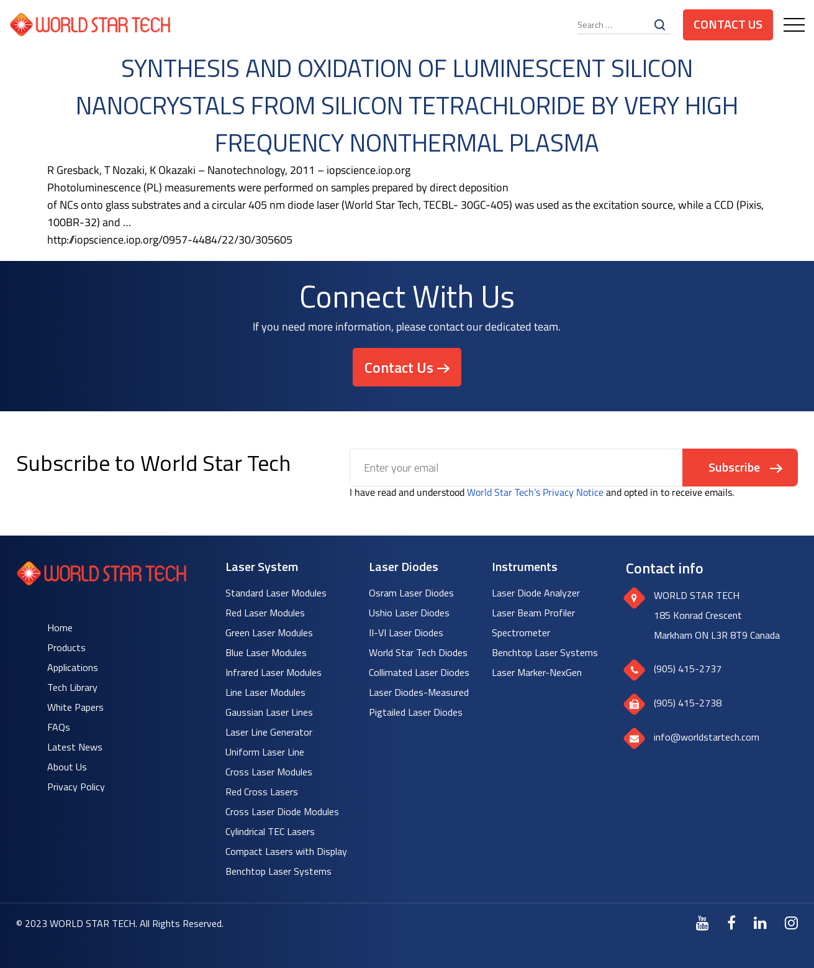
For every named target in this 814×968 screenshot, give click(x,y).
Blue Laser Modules (266, 652)
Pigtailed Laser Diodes (416, 712)
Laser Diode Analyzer (536, 592)
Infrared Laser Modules (273, 672)
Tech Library (72, 687)
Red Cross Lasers (261, 791)
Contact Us (728, 24)
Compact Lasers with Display (286, 851)
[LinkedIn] (760, 922)
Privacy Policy (76, 786)
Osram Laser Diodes (411, 592)
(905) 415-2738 (687, 702)
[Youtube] (702, 922)
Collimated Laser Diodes (419, 672)
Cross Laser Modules (268, 771)
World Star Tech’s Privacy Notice (535, 492)
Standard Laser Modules (276, 592)
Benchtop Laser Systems (278, 871)
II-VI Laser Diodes (406, 632)
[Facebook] (731, 922)
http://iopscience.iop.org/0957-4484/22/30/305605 (169, 239)
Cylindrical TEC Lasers (270, 831)
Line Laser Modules (265, 692)
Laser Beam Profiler (533, 612)
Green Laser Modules (269, 632)
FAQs (58, 726)
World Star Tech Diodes (418, 652)
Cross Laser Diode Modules (282, 811)
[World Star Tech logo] (101, 581)
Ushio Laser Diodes (409, 612)
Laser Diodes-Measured (419, 692)
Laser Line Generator (268, 731)
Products (66, 647)
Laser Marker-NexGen (537, 672)
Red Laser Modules (265, 612)
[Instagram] (791, 922)
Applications (72, 667)
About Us (67, 766)
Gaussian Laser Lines (269, 712)
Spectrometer (521, 632)
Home (60, 627)
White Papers (75, 707)
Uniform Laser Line (264, 751)
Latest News (74, 746)
